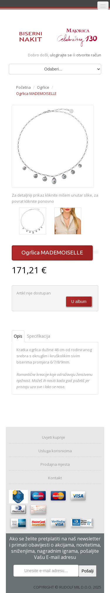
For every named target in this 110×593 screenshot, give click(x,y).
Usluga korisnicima (55, 450)
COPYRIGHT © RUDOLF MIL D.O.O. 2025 (67, 587)
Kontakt (55, 477)
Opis (18, 336)
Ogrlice (43, 87)
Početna (23, 87)
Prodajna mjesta (55, 464)
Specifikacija (38, 336)
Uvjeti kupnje (53, 437)
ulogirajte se (61, 55)
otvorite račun (88, 55)
